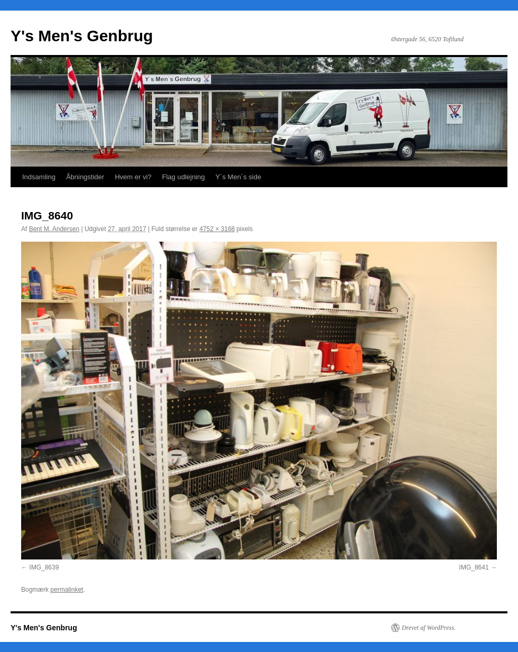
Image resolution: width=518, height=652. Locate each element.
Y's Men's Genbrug (82, 35)
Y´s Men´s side (238, 177)
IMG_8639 (44, 567)
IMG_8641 (474, 567)
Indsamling (39, 177)
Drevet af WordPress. (429, 627)
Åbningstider (85, 177)
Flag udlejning (183, 177)
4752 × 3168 (217, 229)
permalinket (66, 589)
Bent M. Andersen (54, 229)
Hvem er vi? (133, 177)
